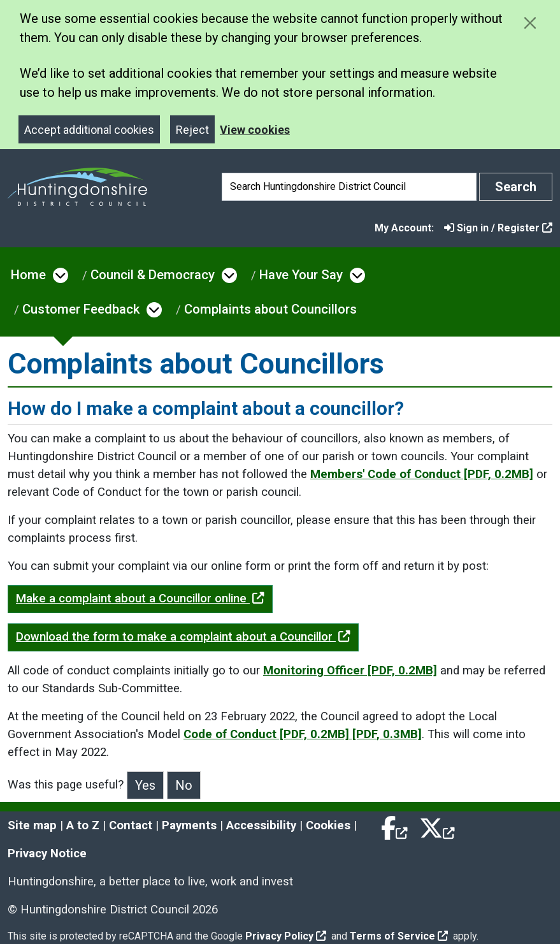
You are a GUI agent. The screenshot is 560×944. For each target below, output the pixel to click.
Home (28, 274)
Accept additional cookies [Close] (89, 129)
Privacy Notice (47, 853)
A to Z (82, 825)
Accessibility (261, 825)
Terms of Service (399, 936)
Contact (130, 825)
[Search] (349, 187)
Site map (32, 825)
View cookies (255, 129)
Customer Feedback (81, 309)
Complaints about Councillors (270, 309)
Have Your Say (301, 274)
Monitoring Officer (350, 671)
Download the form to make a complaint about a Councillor (183, 637)
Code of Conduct (302, 734)
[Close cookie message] (530, 23)
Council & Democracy (152, 274)
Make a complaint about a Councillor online (140, 599)
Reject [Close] (192, 129)
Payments (189, 825)
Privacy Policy (285, 936)
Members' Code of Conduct (421, 474)
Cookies (328, 825)
